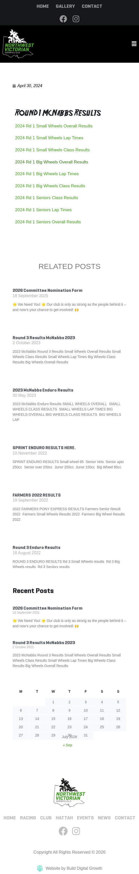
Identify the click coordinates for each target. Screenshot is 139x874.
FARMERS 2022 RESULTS (37, 495)
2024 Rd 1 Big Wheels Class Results (50, 186)
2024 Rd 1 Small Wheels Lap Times (49, 137)
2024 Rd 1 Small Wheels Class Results (52, 150)
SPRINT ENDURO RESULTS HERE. (44, 447)
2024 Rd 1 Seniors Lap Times (43, 209)
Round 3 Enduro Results (36, 547)
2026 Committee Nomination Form (47, 290)
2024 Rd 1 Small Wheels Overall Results (54, 126)
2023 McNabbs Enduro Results (43, 390)
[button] (104, 44)
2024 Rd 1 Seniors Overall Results (48, 222)
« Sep (67, 745)
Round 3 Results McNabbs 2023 (44, 337)
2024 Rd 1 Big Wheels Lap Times (47, 173)
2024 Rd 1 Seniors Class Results (46, 197)
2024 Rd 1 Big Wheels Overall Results (51, 162)
